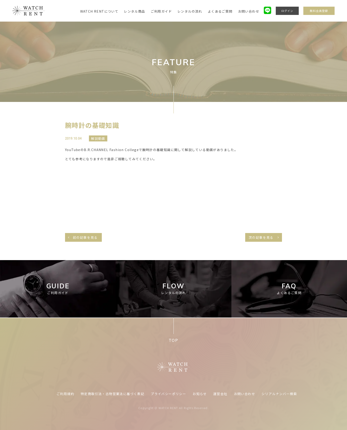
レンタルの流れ (189, 11)
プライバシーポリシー (168, 393)
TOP (173, 340)
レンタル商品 (134, 11)
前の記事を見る (85, 237)
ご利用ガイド (161, 11)
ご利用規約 (65, 393)
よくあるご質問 (220, 11)
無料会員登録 (319, 11)
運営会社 (220, 393)
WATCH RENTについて (99, 11)
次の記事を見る (261, 237)
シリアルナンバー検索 (279, 393)
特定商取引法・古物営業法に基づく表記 (112, 393)
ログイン (287, 11)
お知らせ (200, 393)
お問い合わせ (248, 11)
